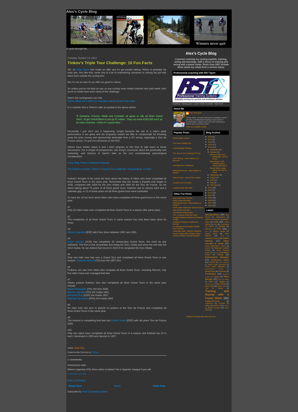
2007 (210, 203)
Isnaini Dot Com (209, 316)
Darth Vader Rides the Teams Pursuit (188, 207)
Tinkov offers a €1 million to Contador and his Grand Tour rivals (101, 101)
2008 (210, 200)
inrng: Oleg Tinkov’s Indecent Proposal (88, 162)
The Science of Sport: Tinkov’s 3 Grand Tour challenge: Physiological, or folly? (109, 169)
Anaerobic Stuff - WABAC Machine (187, 231)
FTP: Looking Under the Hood (185, 215)
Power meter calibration (215, 267)
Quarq (216, 277)
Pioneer (212, 262)
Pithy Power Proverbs (181, 200)
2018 (210, 137)
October (213, 152)
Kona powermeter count (215, 246)
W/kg (207, 305)
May (212, 182)
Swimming (208, 284)
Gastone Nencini (86, 260)
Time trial (209, 286)
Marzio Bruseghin (76, 289)
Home (117, 385)
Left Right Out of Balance (183, 165)
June (212, 180)
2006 (210, 205)
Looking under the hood (182, 188)
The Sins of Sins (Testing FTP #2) (186, 153)
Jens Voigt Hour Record (182, 198)
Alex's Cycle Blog (201, 53)
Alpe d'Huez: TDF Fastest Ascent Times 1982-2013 (218, 163)
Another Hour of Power (182, 183)
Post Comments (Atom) (95, 391)
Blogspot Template (194, 316)
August (213, 177)
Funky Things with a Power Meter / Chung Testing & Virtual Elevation (187, 234)
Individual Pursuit (212, 238)
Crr (215, 224)
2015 (210, 144)
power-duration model (214, 269)
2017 (210, 139)
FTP (219, 229)
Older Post (159, 385)
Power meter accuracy (217, 264)
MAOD (207, 248)
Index (222, 236)
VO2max (222, 303)
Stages (222, 281)
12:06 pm (95, 352)
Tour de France (214, 288)
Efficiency (208, 229)
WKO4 (226, 305)
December (214, 150)
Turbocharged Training (182, 148)
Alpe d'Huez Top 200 (181, 210)
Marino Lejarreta (76, 232)
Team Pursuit (220, 284)
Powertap (222, 271)
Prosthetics (210, 274)
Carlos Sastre (118, 320)
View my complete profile (196, 127)
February (214, 185)
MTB (214, 253)
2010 (210, 195)
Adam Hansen (75, 241)
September (215, 175)
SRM (211, 281)
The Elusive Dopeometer (183, 212)
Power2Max (210, 271)
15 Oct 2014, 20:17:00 (76, 374)
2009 (210, 198)
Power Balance (224, 262)
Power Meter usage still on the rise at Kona (218, 170)
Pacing (220, 255)
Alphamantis (220, 217)
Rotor (227, 279)
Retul (220, 279)
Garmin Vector (219, 231)
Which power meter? (181, 138)
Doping (222, 226)
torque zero (221, 286)
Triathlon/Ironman (212, 301)
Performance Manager (217, 257)
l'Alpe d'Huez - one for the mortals (187, 177)
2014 (210, 147)
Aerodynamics (212, 214)
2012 (210, 190)
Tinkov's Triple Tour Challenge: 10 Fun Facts (109, 63)
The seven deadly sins (182, 143)
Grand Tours (79, 348)
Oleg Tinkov (82, 69)
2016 (210, 142)
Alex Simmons (195, 113)
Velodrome (209, 303)
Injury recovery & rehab (217, 242)
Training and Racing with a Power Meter (217, 294)
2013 (210, 188)
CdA (216, 222)
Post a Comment (76, 380)
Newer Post (75, 385)
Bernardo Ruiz (75, 295)
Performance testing (220, 260)
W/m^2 (217, 305)
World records (214, 308)
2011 (210, 193)
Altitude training (211, 219)
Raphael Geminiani (77, 298)
